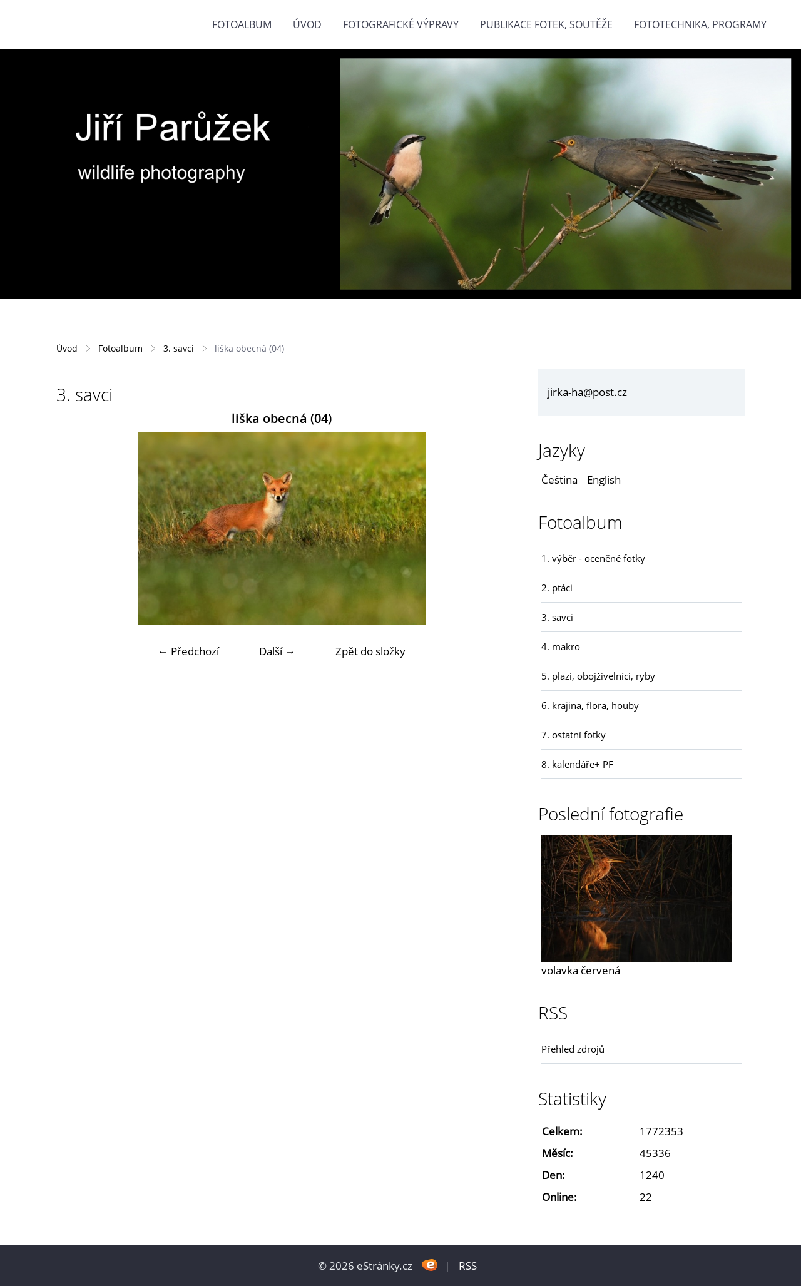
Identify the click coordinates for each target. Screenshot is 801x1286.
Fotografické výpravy (401, 24)
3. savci (178, 348)
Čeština (559, 479)
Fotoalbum (242, 24)
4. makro (560, 646)
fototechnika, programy (700, 24)
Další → (277, 651)
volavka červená (580, 970)
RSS (468, 1265)
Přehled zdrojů (573, 1049)
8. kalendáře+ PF (577, 764)
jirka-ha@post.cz (587, 392)
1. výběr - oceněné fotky (593, 558)
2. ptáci (557, 587)
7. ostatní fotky (573, 734)
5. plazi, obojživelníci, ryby (598, 676)
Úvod (307, 24)
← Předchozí (188, 651)
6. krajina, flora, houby (590, 705)
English (604, 479)
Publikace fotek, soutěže (546, 24)
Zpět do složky (370, 651)
